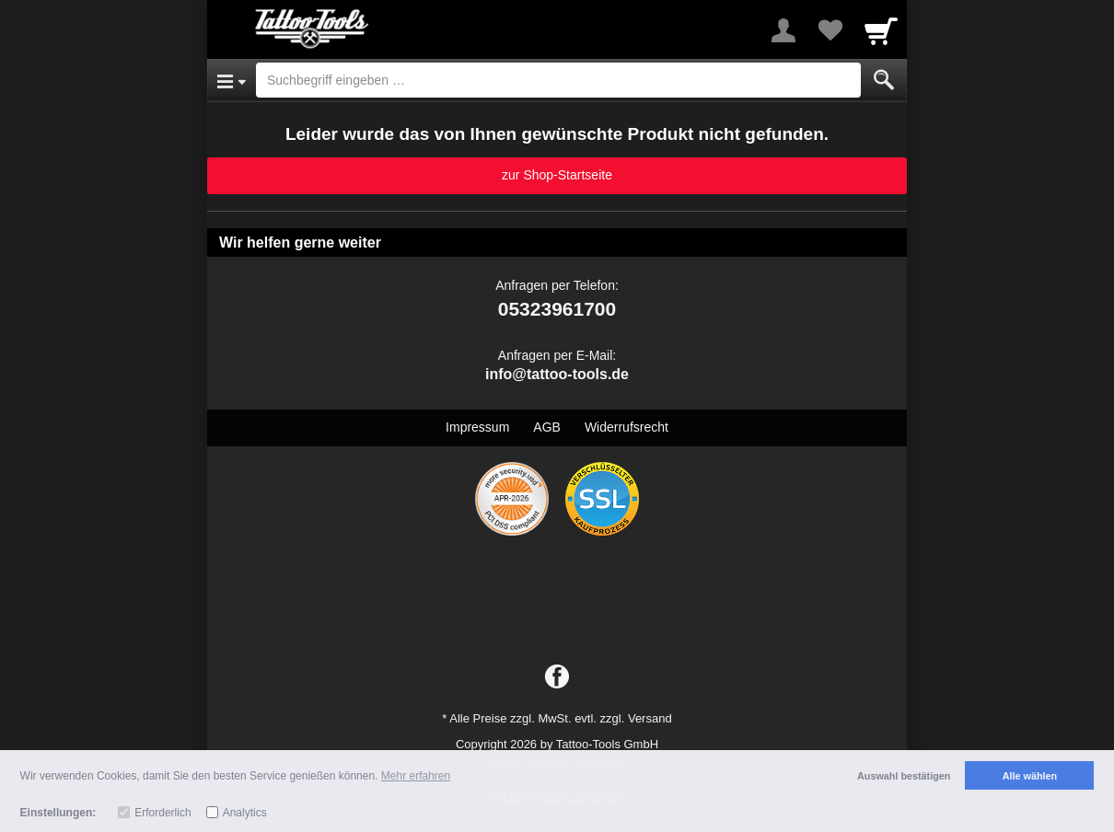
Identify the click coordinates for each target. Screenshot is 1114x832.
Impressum (477, 427)
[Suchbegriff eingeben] (558, 80)
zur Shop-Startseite (557, 175)
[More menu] (783, 30)
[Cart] (881, 30)
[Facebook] (557, 677)
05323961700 (557, 308)
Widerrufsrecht (626, 427)
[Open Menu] (231, 80)
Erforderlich (162, 812)
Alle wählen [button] (1030, 775)
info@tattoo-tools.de (557, 374)
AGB (547, 427)
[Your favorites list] (829, 30)
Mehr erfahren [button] (415, 775)
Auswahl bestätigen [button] (903, 775)
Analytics (245, 812)
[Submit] (883, 80)
